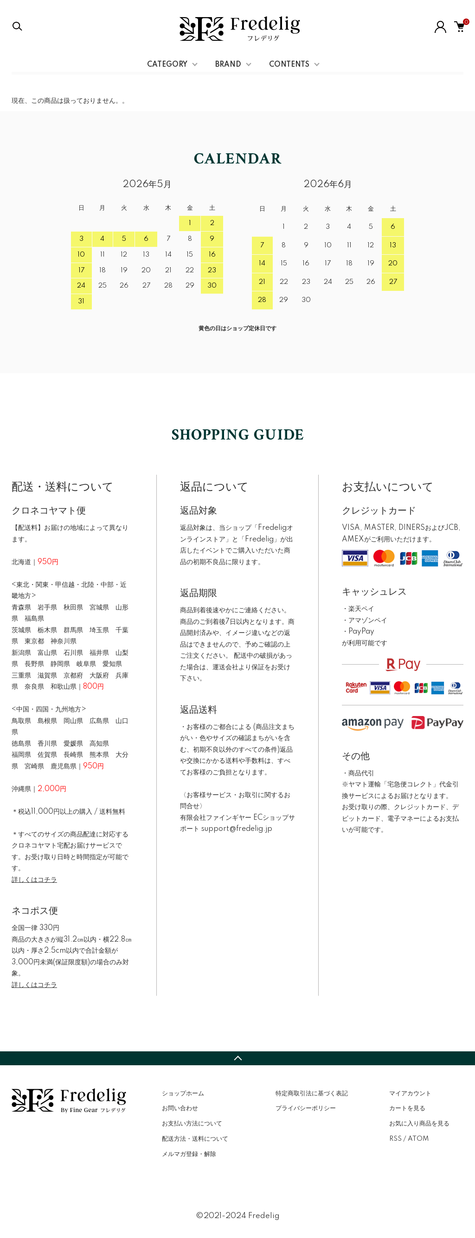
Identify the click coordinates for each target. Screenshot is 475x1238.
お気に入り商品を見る (419, 1123)
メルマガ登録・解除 (189, 1154)
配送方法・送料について (195, 1139)
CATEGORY (167, 65)
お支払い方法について (192, 1123)
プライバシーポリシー (306, 1108)
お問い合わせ (180, 1108)
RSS (395, 1139)
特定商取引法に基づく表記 (312, 1093)
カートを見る (407, 1108)
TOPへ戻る (237, 1058)
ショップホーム (183, 1093)
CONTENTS (289, 65)
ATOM (418, 1139)
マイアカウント (410, 1093)
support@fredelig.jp (236, 829)
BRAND (228, 65)
